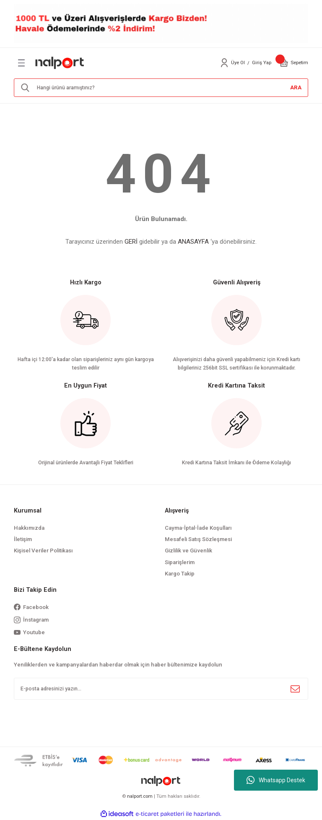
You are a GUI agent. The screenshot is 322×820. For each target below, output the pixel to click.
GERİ (131, 241)
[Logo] (60, 62)
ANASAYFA (193, 241)
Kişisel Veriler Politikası (43, 550)
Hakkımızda (29, 528)
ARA (295, 87)
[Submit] (295, 689)
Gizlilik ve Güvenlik (188, 550)
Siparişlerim (180, 562)
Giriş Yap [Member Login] (261, 62)
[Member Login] (224, 63)
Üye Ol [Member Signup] (238, 62)
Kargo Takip (180, 573)
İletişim (23, 539)
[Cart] (284, 63)
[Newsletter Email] (161, 689)
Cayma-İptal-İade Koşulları (198, 528)
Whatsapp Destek (276, 780)
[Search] (161, 87)
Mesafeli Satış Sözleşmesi (198, 539)
